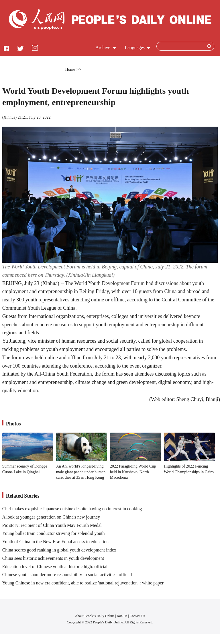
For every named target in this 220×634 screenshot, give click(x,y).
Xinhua (9, 117)
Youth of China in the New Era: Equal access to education (55, 541)
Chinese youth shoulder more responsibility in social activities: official (67, 574)
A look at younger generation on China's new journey (51, 517)
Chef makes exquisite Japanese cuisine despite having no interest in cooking (72, 508)
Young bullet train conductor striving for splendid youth (53, 533)
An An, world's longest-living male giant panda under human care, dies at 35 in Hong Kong (81, 472)
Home (70, 69)
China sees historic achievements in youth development (53, 558)
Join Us (122, 616)
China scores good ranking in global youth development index (59, 549)
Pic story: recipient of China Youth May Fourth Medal (52, 525)
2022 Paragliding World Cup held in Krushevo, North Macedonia (133, 472)
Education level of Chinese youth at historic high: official (55, 566)
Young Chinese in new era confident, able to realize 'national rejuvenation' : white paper (83, 582)
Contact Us (137, 616)
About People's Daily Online (95, 616)
